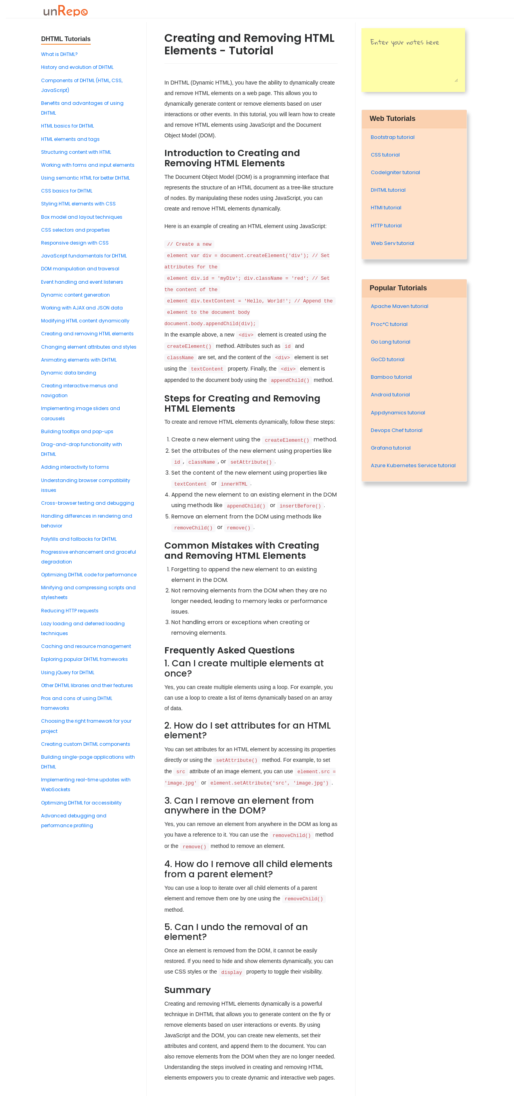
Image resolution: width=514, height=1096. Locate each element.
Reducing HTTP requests (70, 610)
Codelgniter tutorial (395, 172)
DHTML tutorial (388, 190)
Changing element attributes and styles (89, 347)
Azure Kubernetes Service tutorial (413, 465)
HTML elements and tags (70, 139)
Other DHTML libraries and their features (87, 685)
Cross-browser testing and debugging (87, 503)
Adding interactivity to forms (75, 467)
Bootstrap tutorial (393, 137)
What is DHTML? (59, 54)
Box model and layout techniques (81, 217)
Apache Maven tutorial (399, 306)
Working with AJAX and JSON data (82, 307)
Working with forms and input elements (88, 165)
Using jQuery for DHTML (67, 672)
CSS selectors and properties (75, 230)
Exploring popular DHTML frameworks (84, 659)
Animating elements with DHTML (79, 359)
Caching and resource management (86, 646)
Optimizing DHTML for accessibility (81, 802)
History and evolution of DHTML (77, 67)
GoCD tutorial (387, 359)
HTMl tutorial (386, 207)
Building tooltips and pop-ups (77, 431)
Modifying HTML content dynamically (85, 320)
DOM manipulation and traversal (80, 268)
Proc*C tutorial (389, 324)
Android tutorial (390, 394)
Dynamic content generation (75, 295)
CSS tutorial (385, 154)
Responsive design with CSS (75, 242)
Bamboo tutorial (391, 377)
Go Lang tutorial (390, 342)
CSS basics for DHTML (66, 190)
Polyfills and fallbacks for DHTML (79, 539)
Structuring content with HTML (76, 152)
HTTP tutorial (386, 225)
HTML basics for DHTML (67, 125)
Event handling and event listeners (82, 282)
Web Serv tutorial (392, 243)
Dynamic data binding (68, 372)
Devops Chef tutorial (396, 430)
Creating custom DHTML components (85, 744)
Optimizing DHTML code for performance (89, 574)
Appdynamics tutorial (398, 412)
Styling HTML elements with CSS (78, 203)
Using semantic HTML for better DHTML (85, 178)
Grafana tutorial (391, 448)
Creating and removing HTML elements (87, 333)
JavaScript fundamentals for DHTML (84, 255)
